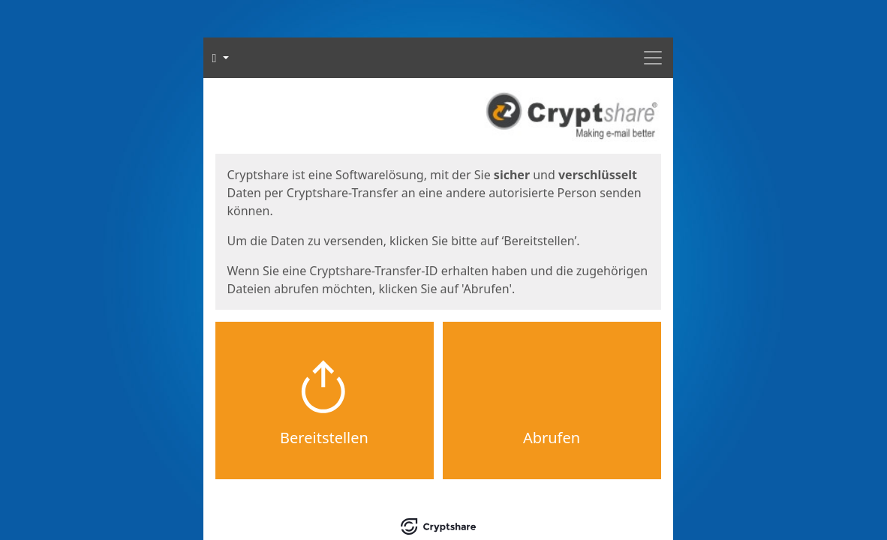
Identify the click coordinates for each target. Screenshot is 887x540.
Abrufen (551, 438)
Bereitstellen (324, 438)
